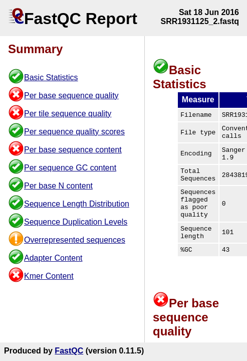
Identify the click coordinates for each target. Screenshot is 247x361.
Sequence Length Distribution (76, 204)
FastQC (69, 350)
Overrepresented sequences (74, 240)
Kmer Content (49, 276)
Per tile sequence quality (67, 113)
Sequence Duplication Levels (75, 222)
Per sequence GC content (70, 167)
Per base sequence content (73, 149)
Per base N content (58, 186)
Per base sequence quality (71, 95)
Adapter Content (53, 258)
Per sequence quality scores (74, 131)
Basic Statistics (51, 77)
